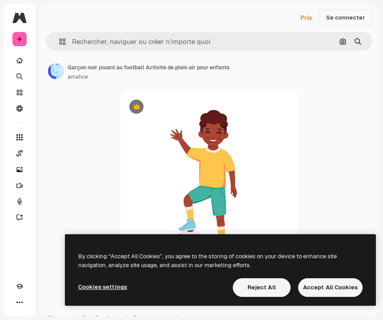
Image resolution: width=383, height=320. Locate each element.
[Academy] (19, 286)
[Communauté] (19, 108)
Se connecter (345, 17)
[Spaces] (19, 153)
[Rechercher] (19, 76)
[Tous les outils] (19, 137)
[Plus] (19, 302)
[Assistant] (19, 217)
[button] (59, 41)
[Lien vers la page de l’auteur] (56, 71)
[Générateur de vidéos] (19, 185)
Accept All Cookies (330, 287)
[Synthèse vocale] (19, 201)
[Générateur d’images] (19, 169)
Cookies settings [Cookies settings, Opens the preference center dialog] (102, 287)
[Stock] (19, 92)
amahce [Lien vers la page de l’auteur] (78, 76)
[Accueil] (19, 60)
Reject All (261, 287)
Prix (306, 18)
